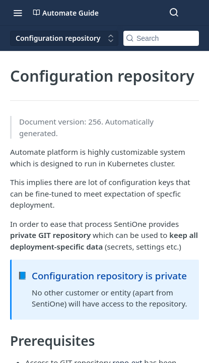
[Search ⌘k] (173, 12)
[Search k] (161, 38)
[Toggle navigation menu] (17, 12)
